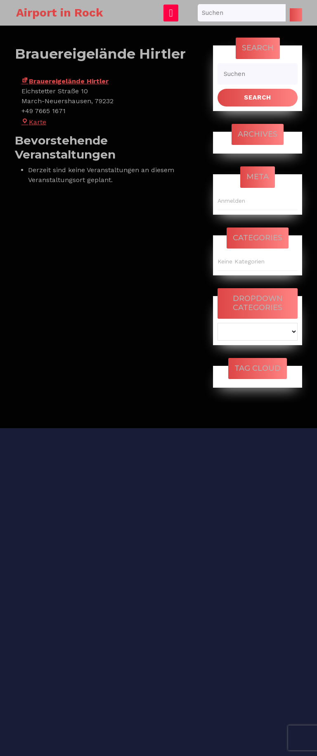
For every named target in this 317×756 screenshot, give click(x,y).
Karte (33, 122)
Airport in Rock (59, 12)
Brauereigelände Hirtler (65, 81)
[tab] (170, 13)
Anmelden (231, 200)
